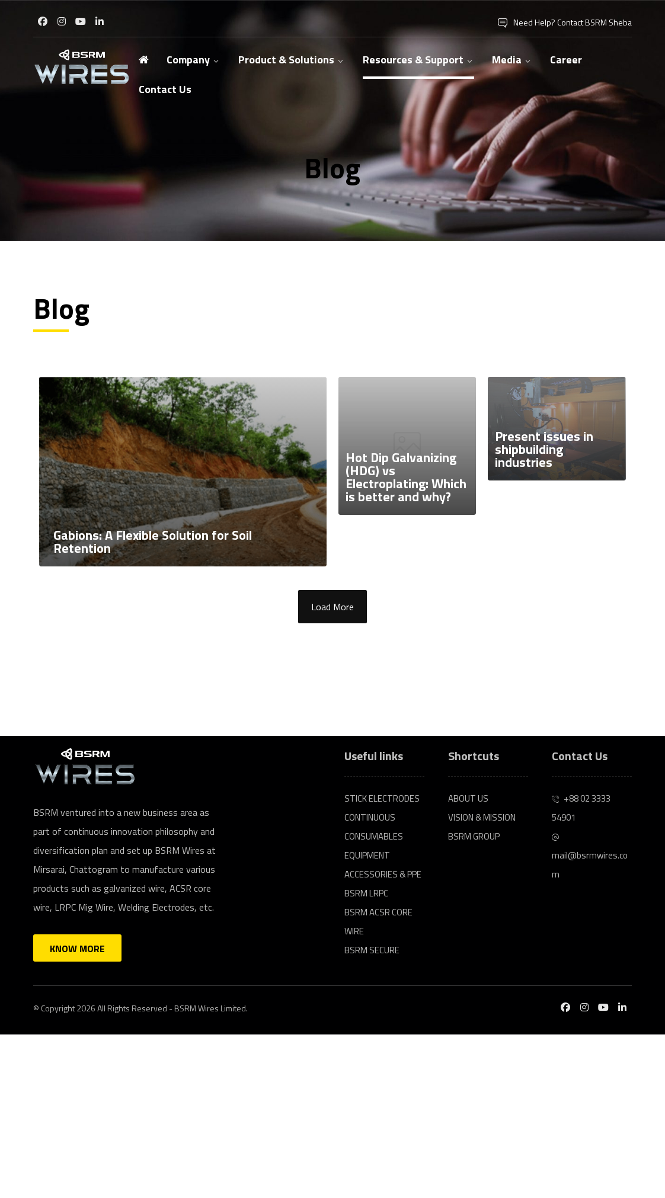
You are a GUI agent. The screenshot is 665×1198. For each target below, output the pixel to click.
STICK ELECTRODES (382, 798)
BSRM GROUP (474, 836)
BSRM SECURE (371, 950)
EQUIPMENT (367, 855)
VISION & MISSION (482, 817)
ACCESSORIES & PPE (382, 874)
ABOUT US (468, 798)
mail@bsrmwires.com (590, 857)
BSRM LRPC (366, 893)
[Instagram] (61, 21)
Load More (332, 607)
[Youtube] (80, 21)
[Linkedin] (99, 21)
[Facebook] (42, 21)
